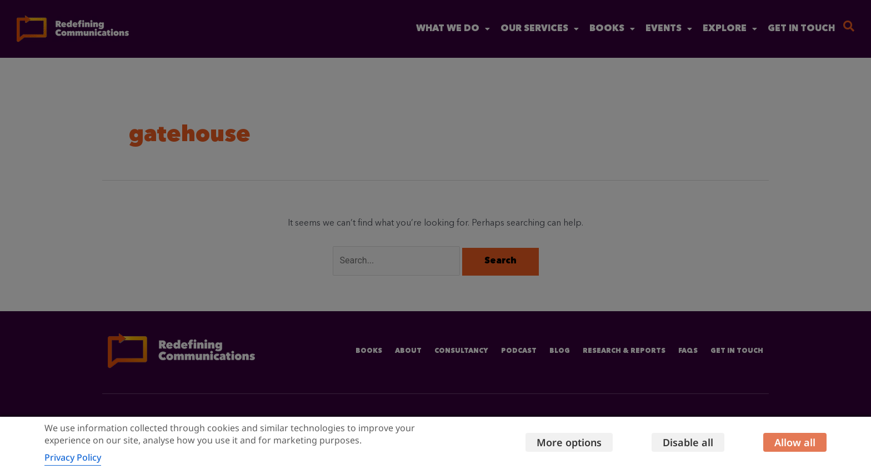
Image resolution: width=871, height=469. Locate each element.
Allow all (794, 442)
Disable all (688, 442)
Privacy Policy (72, 457)
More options (569, 442)
